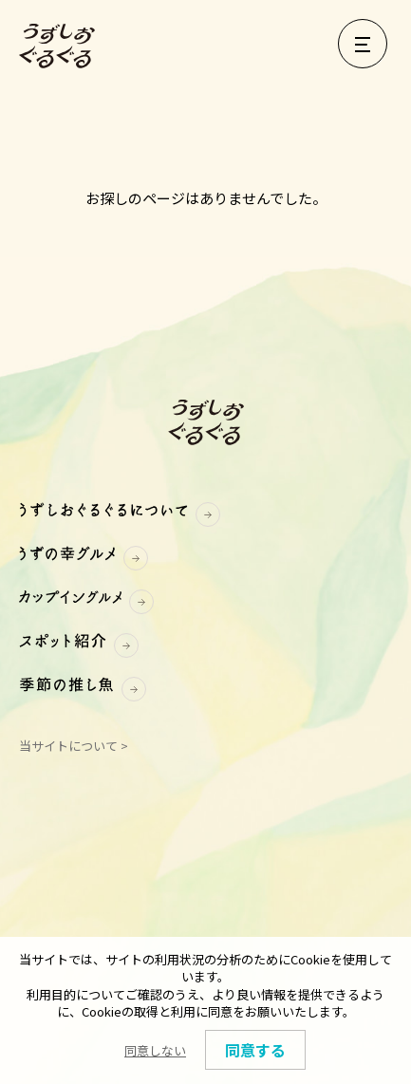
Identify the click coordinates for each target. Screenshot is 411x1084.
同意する (255, 1049)
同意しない (155, 1050)
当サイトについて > (73, 746)
